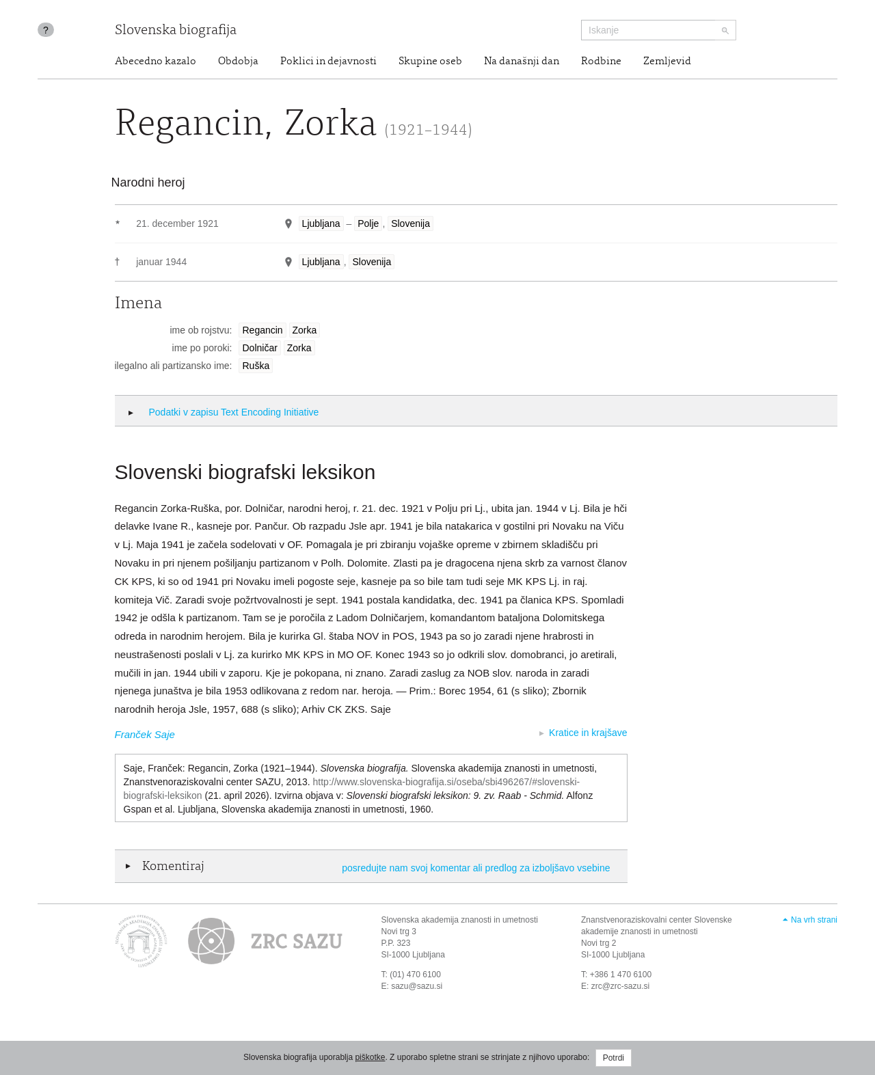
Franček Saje (145, 734)
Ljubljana (321, 223)
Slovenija (410, 223)
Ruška (255, 365)
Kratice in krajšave (588, 732)
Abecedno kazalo (155, 61)
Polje (368, 223)
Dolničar (259, 347)
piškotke (370, 1057)
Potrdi (613, 1058)
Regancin (262, 330)
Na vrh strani (814, 920)
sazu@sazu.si (416, 986)
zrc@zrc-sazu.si (620, 986)
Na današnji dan (521, 61)
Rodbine (601, 61)
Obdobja (238, 61)
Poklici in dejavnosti (328, 61)
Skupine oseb (430, 61)
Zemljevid (667, 61)
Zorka (305, 330)
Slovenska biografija (176, 31)
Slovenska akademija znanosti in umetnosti (459, 920)
